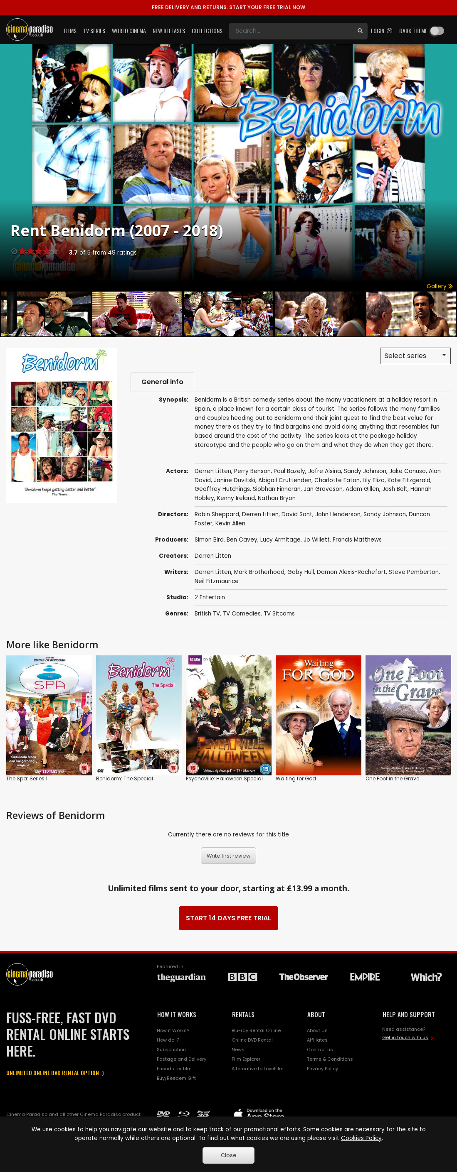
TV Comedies (242, 614)
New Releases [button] (169, 30)
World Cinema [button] (129, 30)
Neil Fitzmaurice (217, 581)
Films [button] (70, 30)
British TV (207, 614)
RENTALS (243, 1014)
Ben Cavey (242, 540)
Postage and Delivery (181, 1059)
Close (229, 1155)
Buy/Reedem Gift (176, 1078)
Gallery (440, 286)
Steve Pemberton (414, 572)
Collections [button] (207, 30)
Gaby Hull (300, 572)
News (238, 1049)
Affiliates (317, 1040)
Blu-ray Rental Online (256, 1030)
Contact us (320, 1049)
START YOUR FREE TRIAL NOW (228, 7)
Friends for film (174, 1068)
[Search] (291, 31)
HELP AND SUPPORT (409, 1014)
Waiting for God (296, 778)
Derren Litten (213, 556)
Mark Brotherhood (259, 572)
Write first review (229, 855)
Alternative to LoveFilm (258, 1068)
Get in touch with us (405, 1037)
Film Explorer (246, 1059)
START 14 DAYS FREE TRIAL (228, 918)
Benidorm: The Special (124, 778)
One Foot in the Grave (392, 778)
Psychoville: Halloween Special (224, 778)
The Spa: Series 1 (26, 778)
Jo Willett (317, 540)
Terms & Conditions (330, 1059)
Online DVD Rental (252, 1040)
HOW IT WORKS (176, 1014)
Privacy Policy (322, 1068)
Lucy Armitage (280, 540)
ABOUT (316, 1014)
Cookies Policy (361, 1138)
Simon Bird (209, 540)
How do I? (168, 1040)
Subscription (171, 1049)
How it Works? (173, 1030)
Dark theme (413, 30)
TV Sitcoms (279, 614)
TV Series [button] (94, 30)
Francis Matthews (357, 540)
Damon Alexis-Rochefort (351, 572)
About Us (317, 1030)
